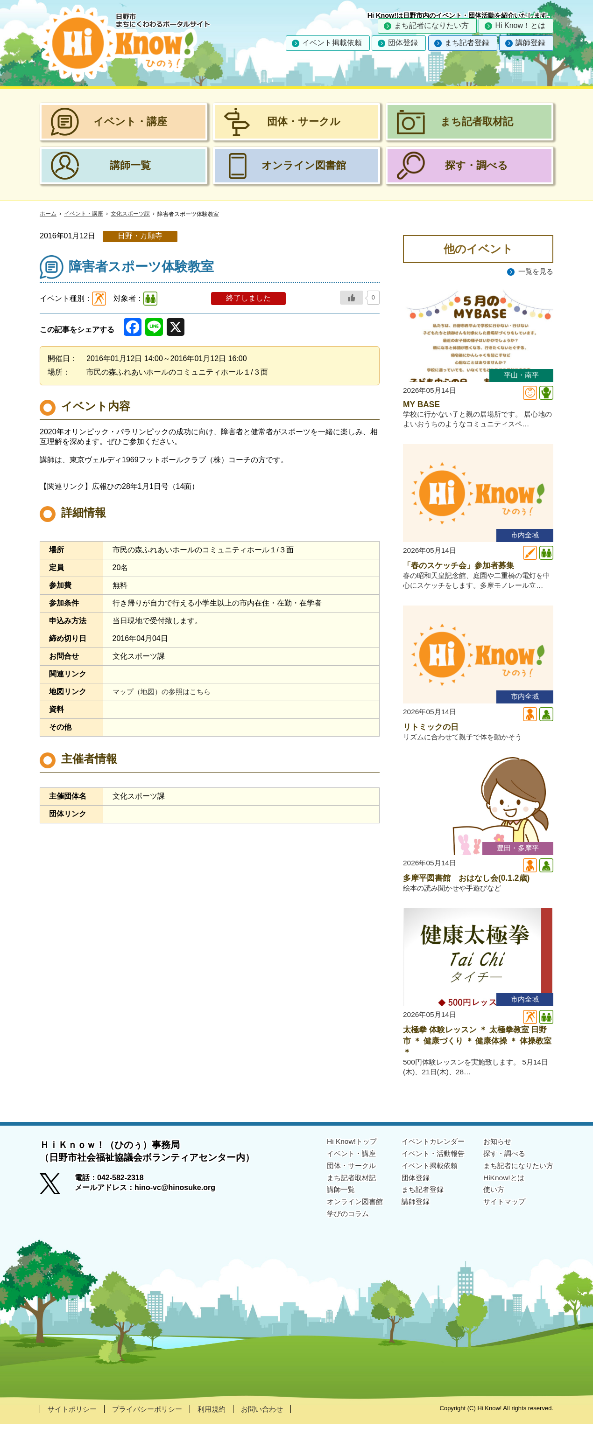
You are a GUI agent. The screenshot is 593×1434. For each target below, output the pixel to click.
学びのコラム (336, 1224)
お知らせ (493, 1152)
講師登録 (530, 43)
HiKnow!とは (500, 1188)
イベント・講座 (83, 214)
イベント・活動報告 (426, 1164)
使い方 (490, 1200)
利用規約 (220, 1419)
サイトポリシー (74, 1419)
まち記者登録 (467, 43)
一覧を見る (534, 271)
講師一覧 (329, 1200)
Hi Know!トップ (340, 1152)
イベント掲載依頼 (332, 43)
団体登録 (403, 43)
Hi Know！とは (520, 25)
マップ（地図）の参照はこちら (165, 692)
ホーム (48, 214)
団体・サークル (340, 1176)
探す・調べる (501, 1164)
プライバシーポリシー (152, 1419)
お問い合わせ (273, 1419)
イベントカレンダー (426, 1152)
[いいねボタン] (351, 298)
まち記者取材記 (340, 1188)
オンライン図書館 (344, 1212)
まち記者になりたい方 (431, 25)
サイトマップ (501, 1212)
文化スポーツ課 (130, 214)
